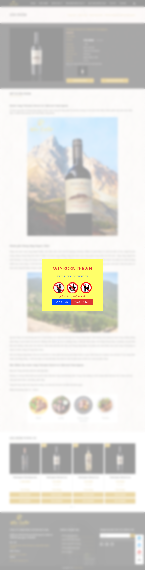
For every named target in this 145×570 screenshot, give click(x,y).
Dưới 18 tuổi (82, 302)
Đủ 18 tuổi (61, 302)
